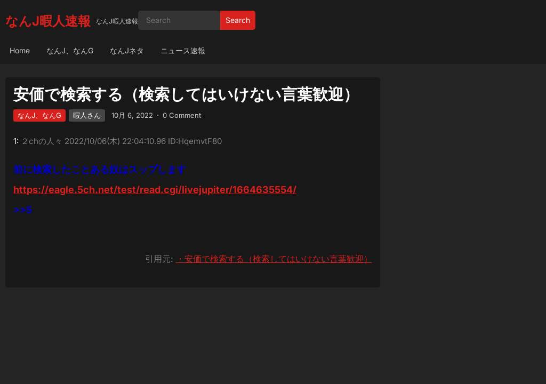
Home (20, 50)
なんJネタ (127, 50)
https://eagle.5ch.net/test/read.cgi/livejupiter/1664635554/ (154, 189)
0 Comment (182, 115)
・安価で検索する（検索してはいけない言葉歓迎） (274, 258)
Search (238, 20)
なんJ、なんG (69, 50)
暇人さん (87, 115)
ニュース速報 (182, 50)
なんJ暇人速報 (48, 21)
